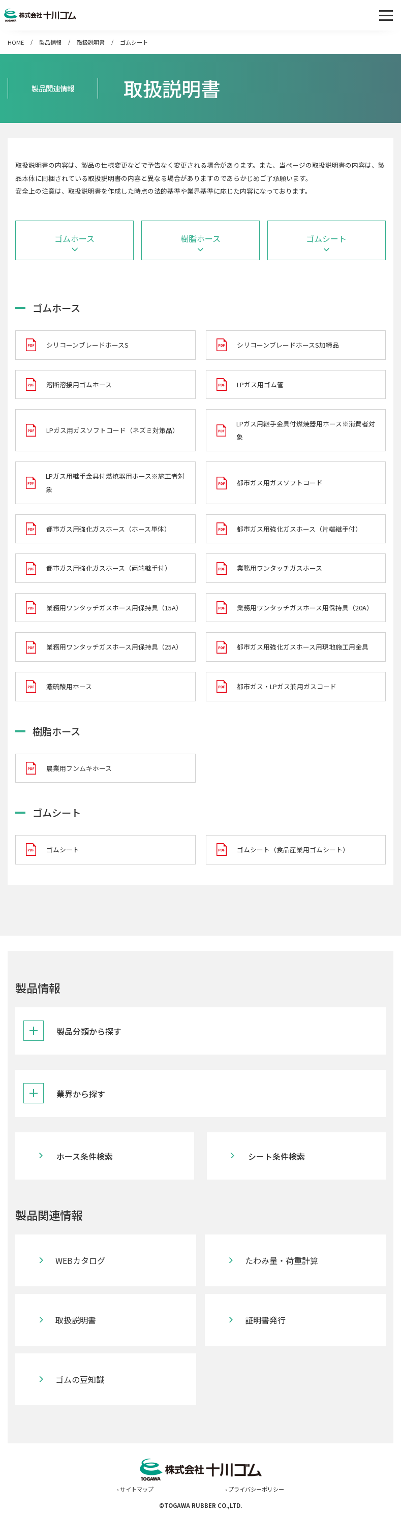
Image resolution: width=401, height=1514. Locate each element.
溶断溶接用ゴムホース (79, 384)
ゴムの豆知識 (79, 1379)
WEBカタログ (80, 1260)
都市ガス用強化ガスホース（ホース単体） (108, 529)
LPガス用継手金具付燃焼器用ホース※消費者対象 (305, 430)
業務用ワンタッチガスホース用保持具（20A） (305, 607)
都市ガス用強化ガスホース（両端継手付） (108, 568)
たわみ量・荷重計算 (281, 1260)
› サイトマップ (135, 1489)
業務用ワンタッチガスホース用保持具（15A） (114, 607)
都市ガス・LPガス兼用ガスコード (286, 686)
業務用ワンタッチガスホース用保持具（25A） (114, 647)
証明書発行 (265, 1320)
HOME (16, 42)
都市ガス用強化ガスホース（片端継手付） (299, 529)
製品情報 (50, 42)
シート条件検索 (276, 1156)
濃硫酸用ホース (69, 686)
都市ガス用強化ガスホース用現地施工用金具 (302, 647)
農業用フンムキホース (79, 768)
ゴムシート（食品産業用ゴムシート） (293, 849)
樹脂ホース (200, 238)
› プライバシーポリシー (254, 1489)
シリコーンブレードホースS (87, 345)
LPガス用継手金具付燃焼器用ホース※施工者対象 (115, 482)
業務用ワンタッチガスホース (279, 568)
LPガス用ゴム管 (260, 384)
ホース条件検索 (84, 1156)
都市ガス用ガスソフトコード (280, 482)
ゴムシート (134, 42)
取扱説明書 (91, 42)
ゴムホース (74, 238)
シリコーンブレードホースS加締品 (288, 345)
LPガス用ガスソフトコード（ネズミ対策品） (112, 430)
